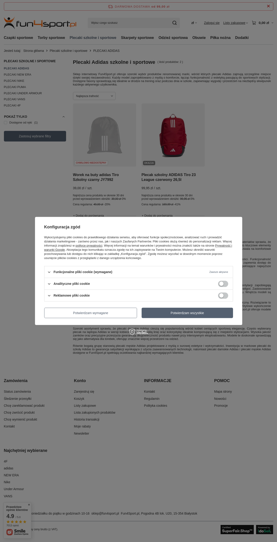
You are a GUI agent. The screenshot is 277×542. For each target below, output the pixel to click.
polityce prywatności (89, 245)
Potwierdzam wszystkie (187, 313)
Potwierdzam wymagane (90, 313)
